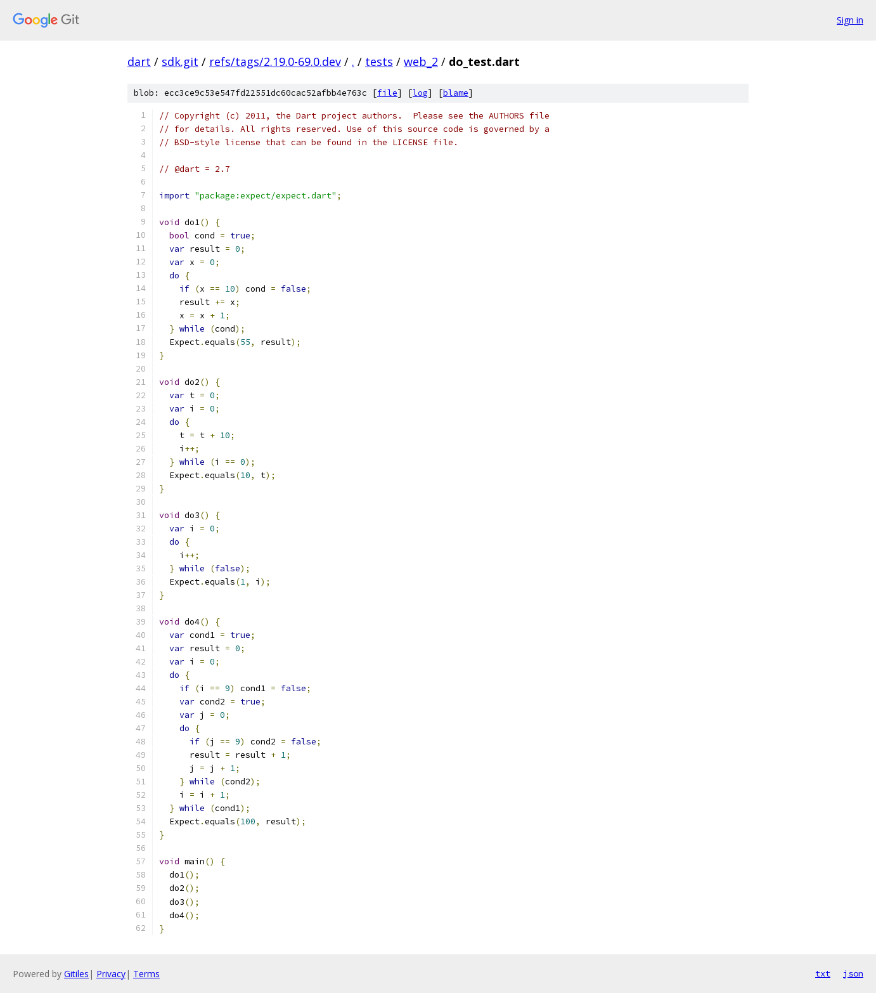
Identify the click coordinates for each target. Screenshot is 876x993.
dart (139, 61)
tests (379, 61)
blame (455, 93)
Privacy (111, 974)
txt (822, 973)
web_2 (421, 61)
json (853, 973)
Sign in (850, 20)
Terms (146, 974)
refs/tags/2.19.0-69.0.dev (275, 61)
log (420, 93)
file (387, 93)
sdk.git (180, 61)
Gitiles (76, 974)
